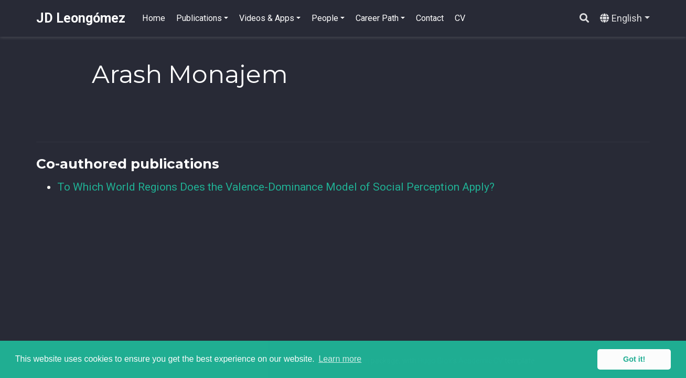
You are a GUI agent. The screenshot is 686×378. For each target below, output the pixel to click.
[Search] (584, 19)
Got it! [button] (634, 359)
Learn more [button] (339, 358)
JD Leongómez (80, 18)
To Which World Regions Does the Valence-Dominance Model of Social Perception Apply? (276, 187)
